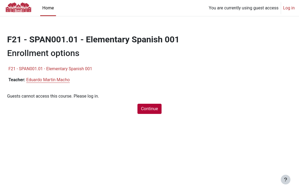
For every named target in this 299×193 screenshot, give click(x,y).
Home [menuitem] (48, 7)
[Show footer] (285, 179)
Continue (149, 108)
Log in (289, 7)
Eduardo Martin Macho (60, 79)
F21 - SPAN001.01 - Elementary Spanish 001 (62, 68)
